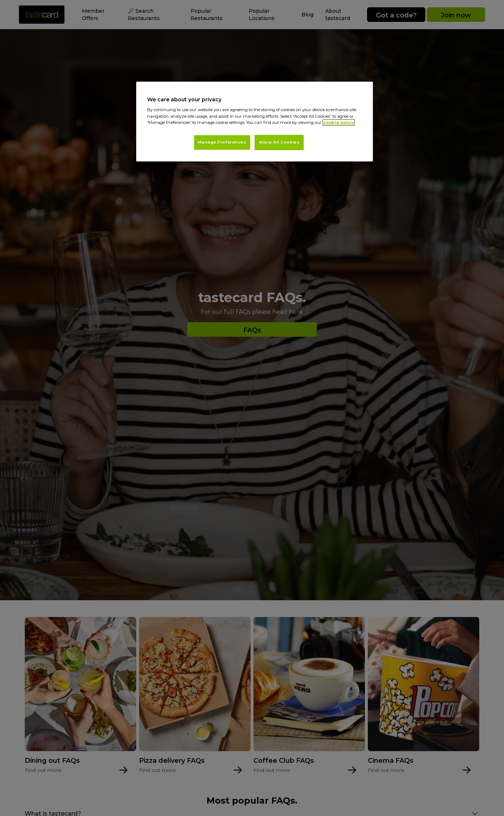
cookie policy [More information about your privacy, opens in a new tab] (338, 122)
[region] (254, 121)
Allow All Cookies (279, 142)
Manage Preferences (222, 142)
